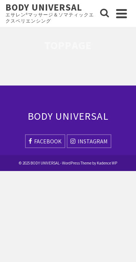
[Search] (104, 13)
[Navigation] (121, 13)
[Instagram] (89, 141)
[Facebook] (45, 141)
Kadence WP (107, 163)
